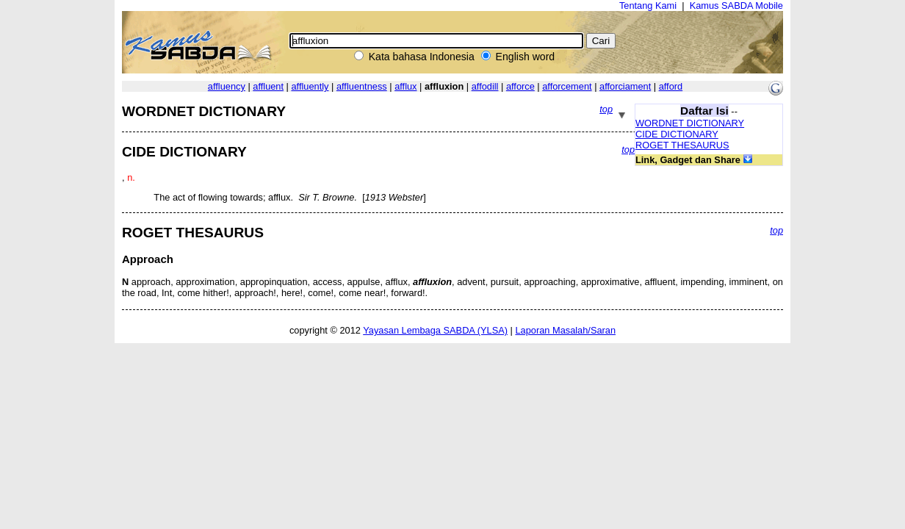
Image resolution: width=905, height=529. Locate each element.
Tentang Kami (648, 5)
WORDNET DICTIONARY (689, 123)
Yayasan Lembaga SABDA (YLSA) (435, 330)
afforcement (566, 86)
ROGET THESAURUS (682, 145)
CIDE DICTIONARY (676, 134)
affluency (226, 86)
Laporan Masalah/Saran (565, 330)
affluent (268, 86)
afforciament (625, 86)
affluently (309, 86)
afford (671, 86)
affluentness (361, 86)
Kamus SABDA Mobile (736, 5)
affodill (485, 86)
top (606, 109)
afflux (405, 86)
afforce (520, 86)
